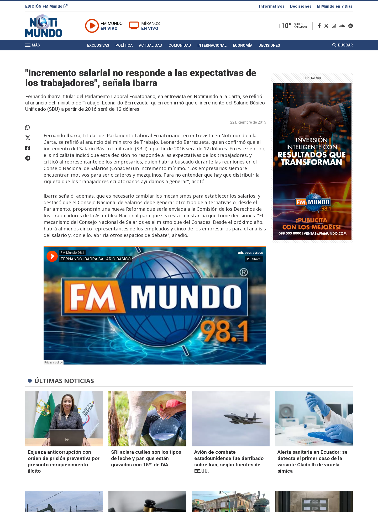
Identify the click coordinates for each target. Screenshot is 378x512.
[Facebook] (320, 26)
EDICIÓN (46, 6)
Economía (242, 45)
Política (124, 45)
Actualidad (150, 45)
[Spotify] (350, 26)
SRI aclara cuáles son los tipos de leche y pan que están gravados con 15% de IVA (146, 458)
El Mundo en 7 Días (335, 6)
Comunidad (180, 45)
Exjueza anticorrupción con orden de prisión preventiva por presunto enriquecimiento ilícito (63, 461)
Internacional (212, 45)
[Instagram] (335, 26)
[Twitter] (327, 26)
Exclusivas (98, 45)
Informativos (272, 6)
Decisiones (301, 6)
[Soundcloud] (343, 26)
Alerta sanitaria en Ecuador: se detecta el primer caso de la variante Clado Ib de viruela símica (312, 461)
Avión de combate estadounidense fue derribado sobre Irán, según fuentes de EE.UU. (229, 461)
